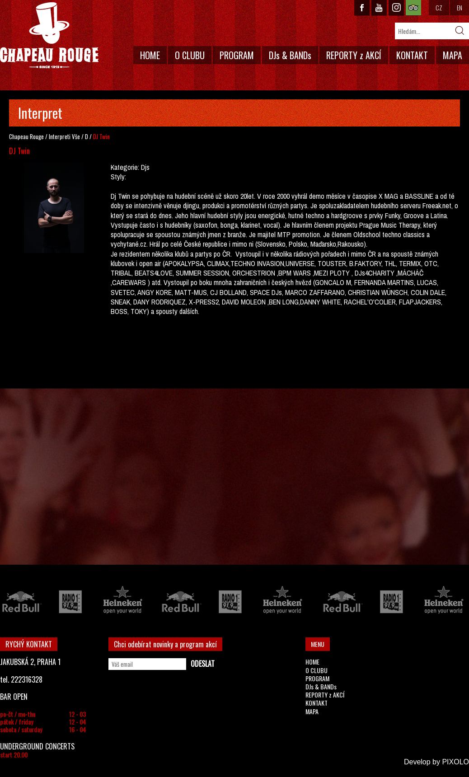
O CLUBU (190, 55)
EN (459, 7)
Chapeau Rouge (26, 136)
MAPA (452, 55)
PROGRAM (237, 55)
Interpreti (59, 136)
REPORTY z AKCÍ (353, 55)
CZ (439, 7)
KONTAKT (412, 55)
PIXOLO (455, 762)
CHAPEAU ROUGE (49, 35)
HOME (150, 55)
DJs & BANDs (290, 55)
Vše (76, 136)
